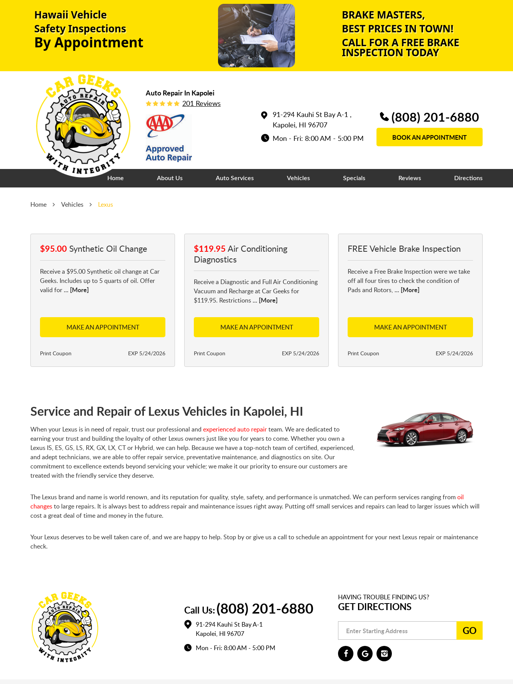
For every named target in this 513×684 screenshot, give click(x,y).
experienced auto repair (235, 429)
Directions (468, 178)
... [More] (75, 289)
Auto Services (235, 178)
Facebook (345, 653)
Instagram (384, 653)
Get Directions (374, 606)
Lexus (105, 204)
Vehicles (298, 178)
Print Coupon (56, 353)
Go (469, 630)
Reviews (409, 178)
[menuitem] (115, 178)
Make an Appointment (103, 327)
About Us (170, 178)
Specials (354, 178)
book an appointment (429, 137)
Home (115, 178)
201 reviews (201, 103)
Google (365, 653)
